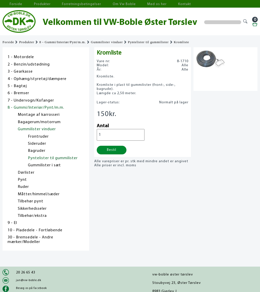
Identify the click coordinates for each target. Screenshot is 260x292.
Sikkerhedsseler (32, 209)
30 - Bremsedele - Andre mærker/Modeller (30, 239)
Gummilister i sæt (44, 165)
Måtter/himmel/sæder (39, 194)
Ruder (23, 187)
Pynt (22, 180)
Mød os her (135, 4)
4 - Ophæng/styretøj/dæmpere (37, 79)
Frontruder (38, 137)
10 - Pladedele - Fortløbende (35, 230)
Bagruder (36, 151)
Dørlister (26, 173)
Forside (13, 4)
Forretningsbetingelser (70, 4)
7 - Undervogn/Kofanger (31, 101)
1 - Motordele (21, 57)
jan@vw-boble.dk (28, 280)
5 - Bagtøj (17, 86)
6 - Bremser (18, 93)
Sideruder (37, 144)
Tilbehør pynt (30, 201)
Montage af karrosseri (39, 115)
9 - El (12, 223)
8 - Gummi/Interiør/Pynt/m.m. (62, 42)
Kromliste (181, 42)
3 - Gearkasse (20, 72)
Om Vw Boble (106, 4)
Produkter (35, 4)
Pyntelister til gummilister (148, 42)
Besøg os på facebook (31, 288)
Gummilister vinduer (107, 42)
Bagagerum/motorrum (39, 122)
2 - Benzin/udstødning (29, 64)
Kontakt (158, 4)
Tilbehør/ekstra (32, 216)
